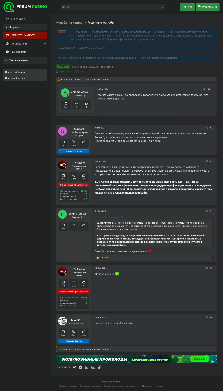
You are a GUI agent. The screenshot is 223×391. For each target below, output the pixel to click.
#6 (211, 317)
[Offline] (68, 95)
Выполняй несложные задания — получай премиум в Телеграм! (137, 57)
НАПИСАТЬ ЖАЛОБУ (22, 35)
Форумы (15, 27)
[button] (45, 43)
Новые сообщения (15, 72)
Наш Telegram (18, 51)
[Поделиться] (204, 89)
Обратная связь (68, 385)
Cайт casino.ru (18, 19)
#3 (211, 161)
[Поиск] (113, 7)
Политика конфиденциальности (121, 385)
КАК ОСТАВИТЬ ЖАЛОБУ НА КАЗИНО (80, 48)
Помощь (147, 385)
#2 (211, 127)
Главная (159, 385)
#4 (211, 210)
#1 (209, 89)
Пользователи (18, 43)
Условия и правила (90, 385)
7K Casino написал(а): (108, 217)
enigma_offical (66, 71)
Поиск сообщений (15, 77)
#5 (211, 267)
